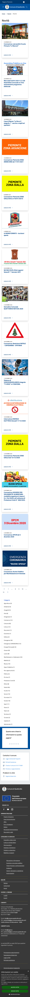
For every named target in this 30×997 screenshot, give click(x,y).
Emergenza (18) (8, 640)
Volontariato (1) (8, 724)
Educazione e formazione (13, 860)
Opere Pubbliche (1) (9, 667)
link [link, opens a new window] (6, 984)
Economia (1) (7, 634)
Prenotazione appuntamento (11, 953)
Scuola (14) (7, 691)
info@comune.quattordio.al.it (13, 918)
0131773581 (14, 913)
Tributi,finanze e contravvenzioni (15, 866)
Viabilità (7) (7, 721)
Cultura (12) (7, 627)
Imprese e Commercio (9, 848)
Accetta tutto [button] (15, 987)
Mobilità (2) (7, 660)
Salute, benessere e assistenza (14, 871)
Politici (5, 827)
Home (3, 14)
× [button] (28, 971)
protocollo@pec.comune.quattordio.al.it (15, 920)
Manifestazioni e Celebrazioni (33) (13, 657)
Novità (9, 14)
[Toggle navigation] (3, 7)
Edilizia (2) (6, 637)
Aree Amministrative (9, 819)
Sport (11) (6, 704)
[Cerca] (27, 7)
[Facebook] (3, 809)
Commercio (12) (8, 620)
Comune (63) (7, 623)
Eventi (5, 898)
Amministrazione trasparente (12, 968)
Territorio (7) (7, 714)
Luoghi (5, 895)
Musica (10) (7, 664)
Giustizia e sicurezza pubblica (14, 863)
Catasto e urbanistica (9, 850)
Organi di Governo (9, 817)
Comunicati (7, 886)
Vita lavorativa (8, 845)
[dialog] (15, 983)
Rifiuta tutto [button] (15, 991)
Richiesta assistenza (9, 960)
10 (22, 589)
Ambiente (9, 868)
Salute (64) (7, 687)
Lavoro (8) (6, 654)
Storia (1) (6, 707)
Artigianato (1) (8, 617)
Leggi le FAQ (7, 958)
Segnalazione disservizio (10, 955)
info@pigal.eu (8, 930)
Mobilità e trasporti (9, 853)
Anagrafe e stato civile (10, 840)
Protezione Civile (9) (9, 681)
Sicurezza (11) (8, 697)
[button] (15, 994)
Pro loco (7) (7, 677)
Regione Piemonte (7, 2)
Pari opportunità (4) (9, 670)
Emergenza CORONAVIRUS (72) (12, 644)
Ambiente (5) (7, 607)
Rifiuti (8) (6, 684)
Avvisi (5, 888)
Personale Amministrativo (11, 830)
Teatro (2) (6, 711)
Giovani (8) (7, 650)
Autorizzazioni (10, 873)
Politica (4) (7, 674)
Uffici (5, 822)
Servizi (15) (7, 694)
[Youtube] (8, 809)
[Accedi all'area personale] (23, 2)
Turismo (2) (7, 717)
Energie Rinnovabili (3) (10, 647)
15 (3, 592)
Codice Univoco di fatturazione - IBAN (11, 922)
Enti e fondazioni (8, 824)
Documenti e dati (8, 832)
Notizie (6, 883)
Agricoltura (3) (8, 603)
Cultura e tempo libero (10, 843)
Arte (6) (6, 613)
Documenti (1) (8, 630)
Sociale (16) (7, 701)
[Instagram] (12, 809)
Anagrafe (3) (7, 610)
